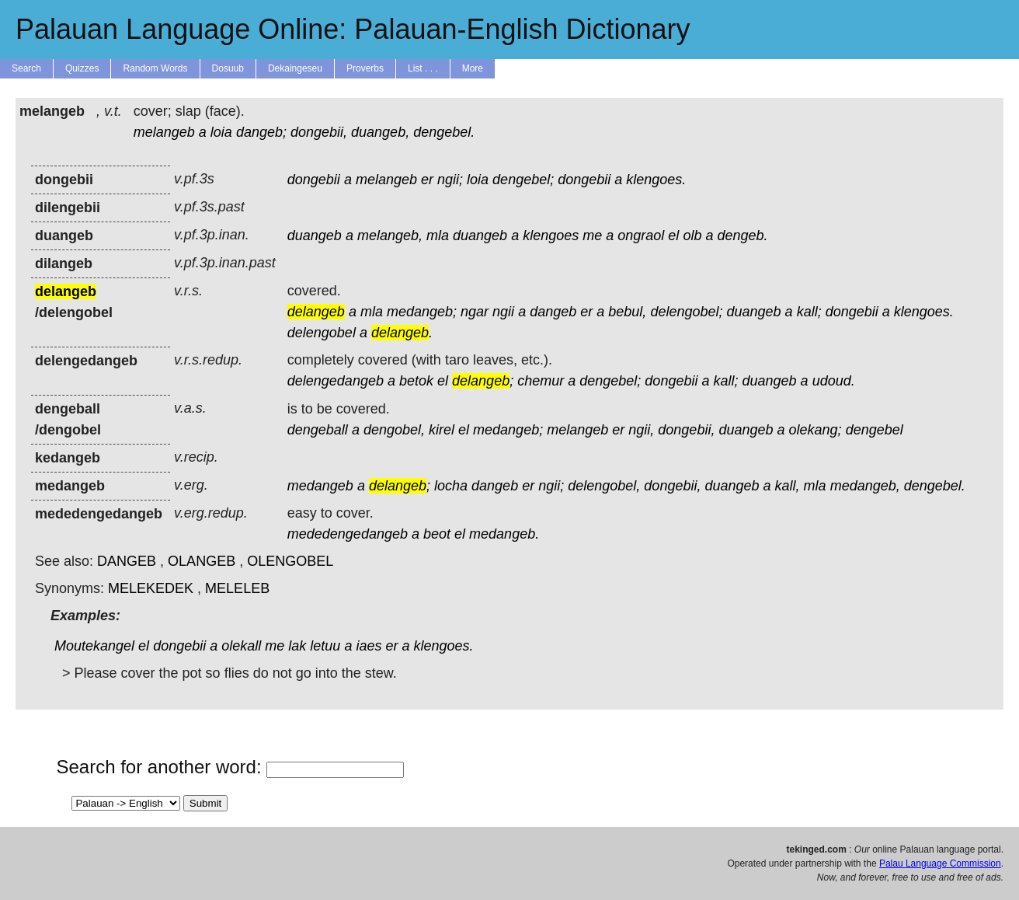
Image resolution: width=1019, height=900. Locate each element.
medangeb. (504, 534)
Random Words (155, 68)
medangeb (320, 486)
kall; (809, 311)
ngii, (641, 430)
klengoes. (656, 179)
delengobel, (604, 486)
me (592, 235)
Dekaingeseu (295, 68)
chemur (540, 381)
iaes (368, 646)
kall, (787, 486)
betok (416, 381)
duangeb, (380, 132)
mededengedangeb (347, 534)
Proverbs (365, 68)
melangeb (164, 132)
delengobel (321, 332)
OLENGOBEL (290, 561)
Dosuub (228, 68)
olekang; (815, 430)
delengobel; (686, 311)
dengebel (874, 430)
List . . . (423, 68)
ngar (475, 311)
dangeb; (261, 132)
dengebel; (523, 179)
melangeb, (390, 235)
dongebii (313, 179)
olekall (241, 646)
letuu (325, 646)
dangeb (553, 311)
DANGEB (126, 561)
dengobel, (394, 430)
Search (26, 68)
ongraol (640, 235)
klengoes (551, 235)
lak (297, 646)
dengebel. (444, 132)
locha (451, 486)
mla (437, 235)
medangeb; (422, 311)
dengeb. (742, 235)
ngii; (450, 179)
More (472, 68)
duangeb (314, 235)
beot (436, 534)
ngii (503, 311)
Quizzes (82, 68)
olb (692, 235)
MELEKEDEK (150, 588)
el (673, 235)
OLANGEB (201, 561)
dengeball (317, 430)
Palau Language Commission (940, 863)
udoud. (833, 381)
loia (221, 132)
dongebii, (318, 132)
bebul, (627, 311)
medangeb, (865, 486)
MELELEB (237, 588)
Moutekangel (94, 646)
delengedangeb (335, 381)
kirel (441, 430)
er (427, 179)
